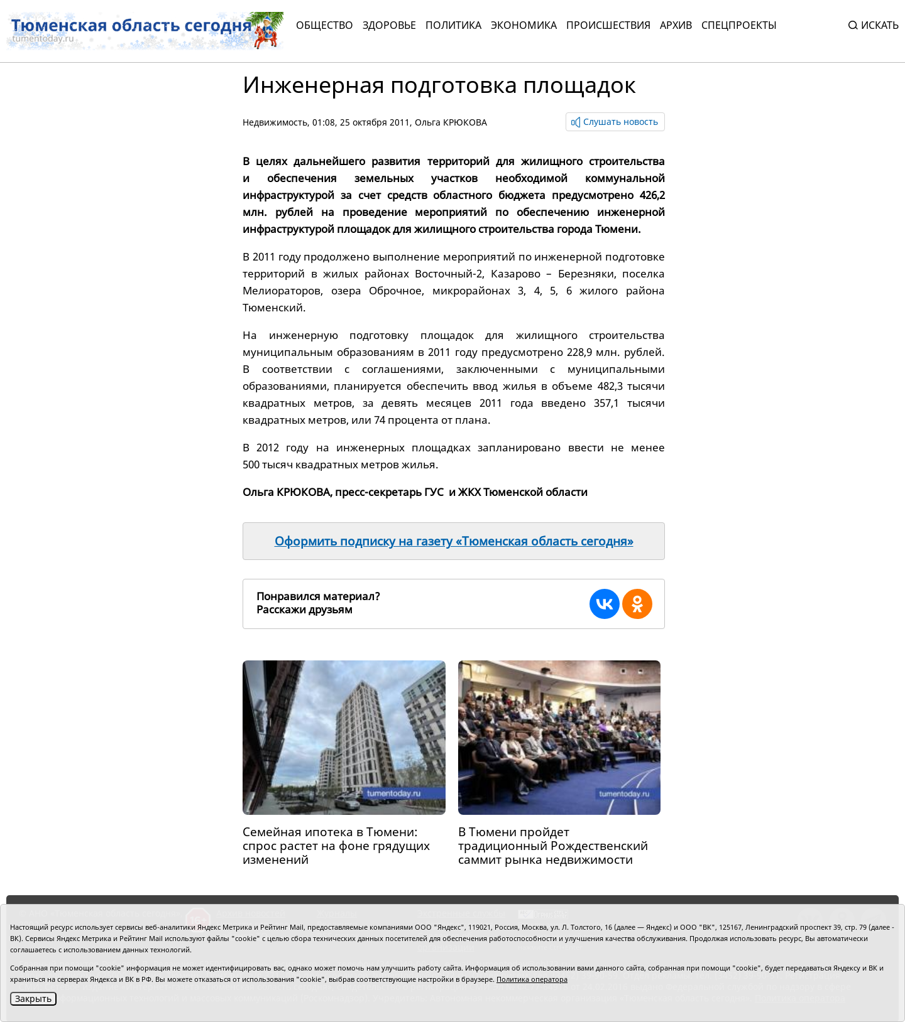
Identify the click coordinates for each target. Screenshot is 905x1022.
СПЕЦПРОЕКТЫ (739, 25)
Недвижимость (275, 122)
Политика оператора (532, 979)
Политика (453, 25)
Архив (676, 25)
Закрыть (33, 998)
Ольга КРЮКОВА (451, 122)
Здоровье (389, 25)
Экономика (524, 25)
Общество (324, 25)
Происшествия (608, 25)
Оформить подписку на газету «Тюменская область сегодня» (454, 541)
